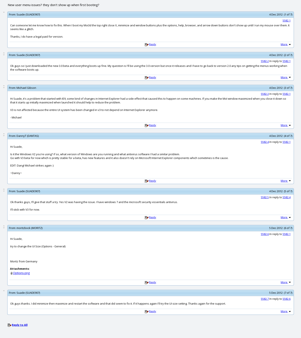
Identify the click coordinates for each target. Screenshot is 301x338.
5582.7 (265, 299)
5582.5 (265, 197)
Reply (152, 44)
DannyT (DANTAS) (28, 136)
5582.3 (265, 94)
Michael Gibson (26, 88)
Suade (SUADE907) (28, 14)
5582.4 (265, 142)
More (286, 44)
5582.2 (265, 61)
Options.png (21, 273)
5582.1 (287, 20)
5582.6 (265, 234)
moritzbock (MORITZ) (29, 228)
